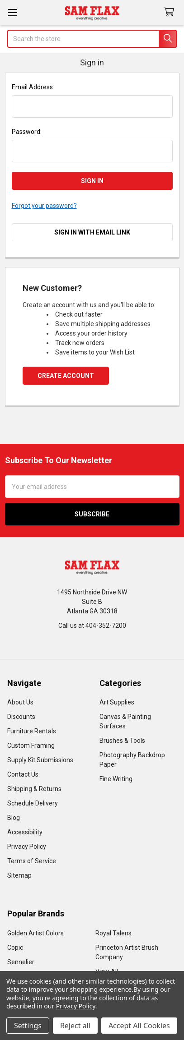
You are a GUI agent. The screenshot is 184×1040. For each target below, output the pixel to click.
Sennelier (20, 962)
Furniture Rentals (31, 731)
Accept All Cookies (139, 1026)
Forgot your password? (44, 205)
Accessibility (24, 832)
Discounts (21, 716)
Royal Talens (113, 933)
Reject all (75, 1026)
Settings (28, 1026)
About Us (20, 702)
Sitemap (19, 875)
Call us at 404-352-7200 (92, 625)
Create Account (66, 375)
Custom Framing (31, 745)
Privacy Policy (26, 846)
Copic (15, 947)
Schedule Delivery (32, 803)
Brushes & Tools (122, 740)
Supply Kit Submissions (40, 760)
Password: (27, 131)
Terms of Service (31, 861)
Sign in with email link (92, 232)
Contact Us (22, 774)
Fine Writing (115, 778)
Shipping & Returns (34, 788)
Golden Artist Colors (35, 933)
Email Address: (33, 87)
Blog (13, 817)
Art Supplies (116, 702)
